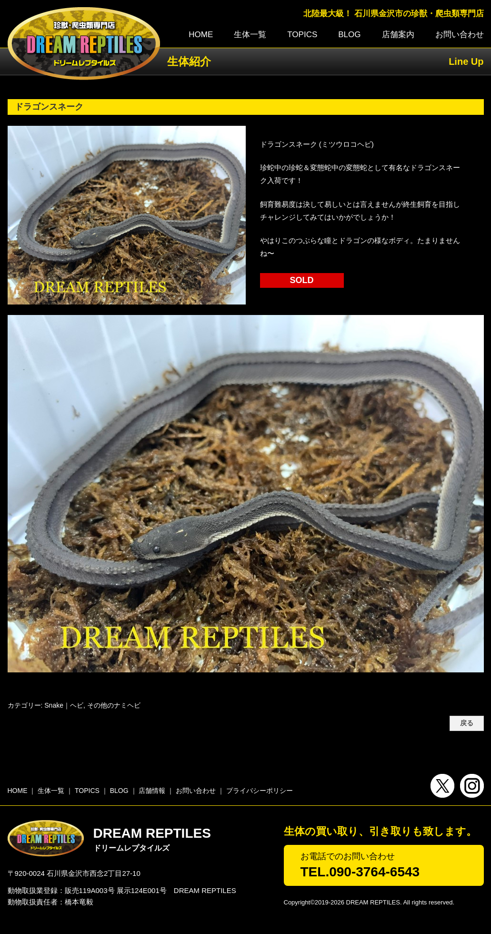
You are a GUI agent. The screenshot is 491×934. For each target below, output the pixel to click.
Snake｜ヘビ (63, 705)
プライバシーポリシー (259, 790)
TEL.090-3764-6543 (360, 871)
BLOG (349, 34)
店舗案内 (398, 34)
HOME (201, 34)
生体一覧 (250, 34)
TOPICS (302, 34)
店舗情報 (152, 790)
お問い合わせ (459, 34)
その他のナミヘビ (113, 705)
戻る (466, 723)
